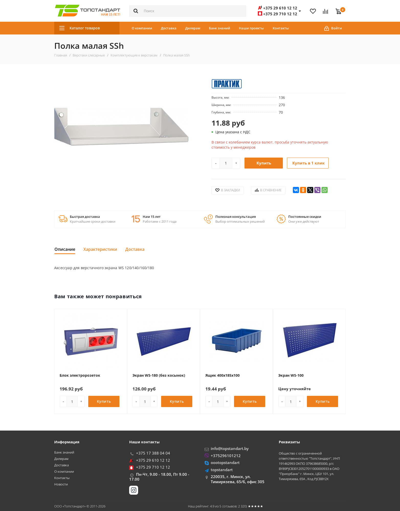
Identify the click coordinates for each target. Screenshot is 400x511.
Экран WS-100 (291, 375)
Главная (60, 55)
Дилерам (192, 28)
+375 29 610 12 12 (153, 460)
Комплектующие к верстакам (134, 55)
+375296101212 (226, 455)
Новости (61, 484)
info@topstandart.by (230, 448)
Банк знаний (219, 28)
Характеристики (100, 249)
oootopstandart (225, 462)
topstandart (222, 469)
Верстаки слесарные (89, 55)
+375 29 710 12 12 (153, 467)
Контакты (281, 28)
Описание (64, 249)
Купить (264, 162)
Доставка (168, 28)
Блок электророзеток (80, 375)
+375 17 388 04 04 (153, 453)
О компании (142, 28)
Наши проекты (251, 28)
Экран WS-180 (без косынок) (158, 375)
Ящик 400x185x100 (222, 375)
